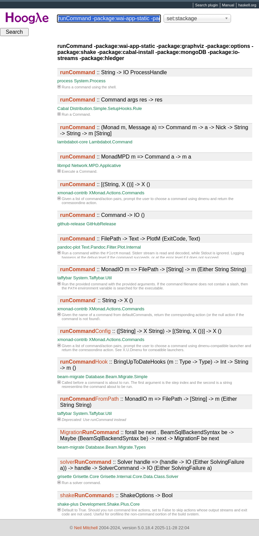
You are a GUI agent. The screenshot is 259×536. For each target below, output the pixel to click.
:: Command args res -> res (111, 100)
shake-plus (68, 504)
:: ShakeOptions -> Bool (116, 495)
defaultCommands (137, 315)
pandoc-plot (68, 247)
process (65, 80)
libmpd (63, 165)
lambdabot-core (72, 141)
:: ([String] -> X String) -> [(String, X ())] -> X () (141, 331)
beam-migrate (70, 376)
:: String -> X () (96, 300)
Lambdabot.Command (111, 141)
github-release (71, 223)
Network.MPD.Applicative (96, 165)
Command (81, 114)
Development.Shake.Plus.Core (110, 504)
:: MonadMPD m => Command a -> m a (125, 157)
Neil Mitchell (86, 527)
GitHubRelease (101, 223)
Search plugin (206, 5)
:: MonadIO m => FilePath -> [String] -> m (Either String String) (153, 269)
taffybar (64, 277)
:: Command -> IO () (102, 215)
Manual (228, 5)
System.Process (90, 80)
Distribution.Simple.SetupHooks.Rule (106, 108)
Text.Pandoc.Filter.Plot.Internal (111, 247)
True (82, 510)
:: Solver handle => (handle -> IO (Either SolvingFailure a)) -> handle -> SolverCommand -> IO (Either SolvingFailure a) (152, 465)
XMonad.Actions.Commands (116, 192)
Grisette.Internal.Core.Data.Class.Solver (139, 476)
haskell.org (247, 5)
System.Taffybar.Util (92, 277)
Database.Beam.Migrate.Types (116, 447)
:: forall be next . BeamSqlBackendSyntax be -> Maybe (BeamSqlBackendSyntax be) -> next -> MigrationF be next (147, 435)
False (166, 510)
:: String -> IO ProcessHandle (113, 72)
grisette (64, 476)
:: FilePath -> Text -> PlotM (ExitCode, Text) (130, 239)
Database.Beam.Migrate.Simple (117, 376)
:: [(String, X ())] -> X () (105, 184)
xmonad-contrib (72, 192)
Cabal (63, 108)
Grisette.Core (86, 476)
